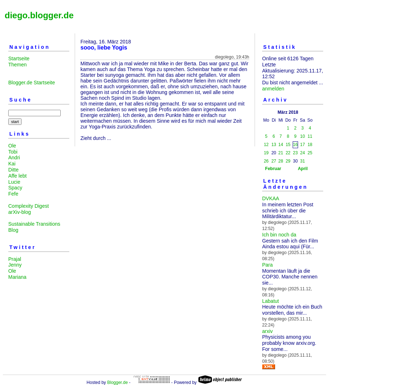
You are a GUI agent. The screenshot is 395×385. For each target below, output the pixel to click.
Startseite (18, 58)
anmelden (273, 88)
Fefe (13, 194)
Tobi (13, 152)
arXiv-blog (19, 212)
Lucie (14, 182)
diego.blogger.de (39, 15)
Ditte (13, 170)
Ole (12, 146)
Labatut (270, 301)
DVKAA (270, 198)
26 (266, 161)
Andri (14, 157)
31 (302, 161)
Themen (17, 64)
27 (273, 161)
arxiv (267, 331)
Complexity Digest (28, 206)
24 (302, 152)
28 (280, 161)
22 (287, 152)
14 (280, 144)
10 (302, 136)
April (302, 168)
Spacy (15, 188)
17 (302, 144)
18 (309, 144)
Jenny (15, 265)
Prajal (14, 259)
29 (287, 161)
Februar (273, 168)
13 (273, 144)
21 (280, 152)
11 (309, 136)
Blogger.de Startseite (31, 82)
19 (266, 152)
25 (309, 152)
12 (266, 144)
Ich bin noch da (279, 235)
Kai (11, 163)
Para (267, 265)
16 (295, 144)
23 (295, 152)
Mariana (17, 277)
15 (287, 144)
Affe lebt (17, 176)
